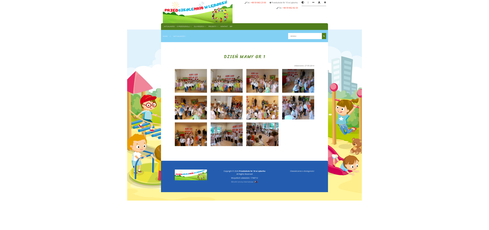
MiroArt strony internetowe (244, 182)
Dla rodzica (199, 26)
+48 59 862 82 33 (290, 7)
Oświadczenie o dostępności (302, 171)
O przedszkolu (183, 26)
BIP (231, 26)
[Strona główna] (198, 11)
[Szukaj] (307, 36)
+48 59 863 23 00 (258, 2)
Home (165, 36)
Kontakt (224, 26)
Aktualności (169, 26)
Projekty (212, 26)
